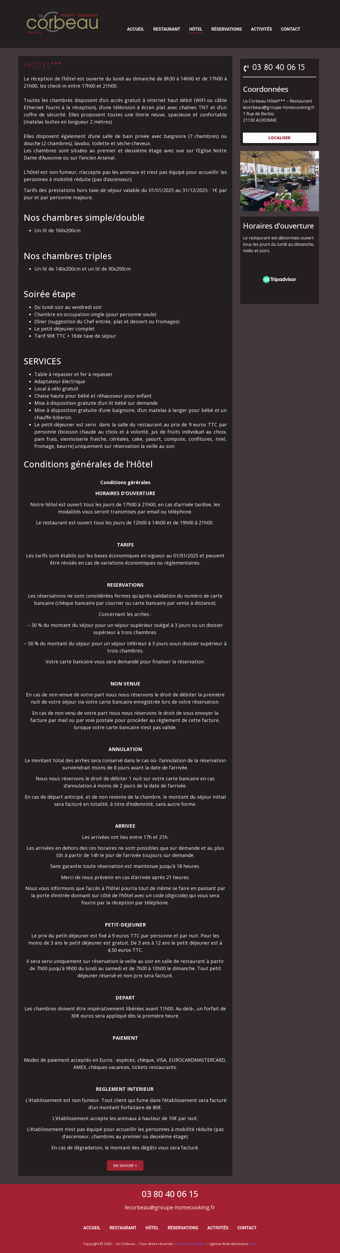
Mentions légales (191, 1243)
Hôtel (195, 29)
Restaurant (166, 29)
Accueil (135, 29)
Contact (290, 29)
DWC (253, 1243)
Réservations (227, 29)
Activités (261, 29)
